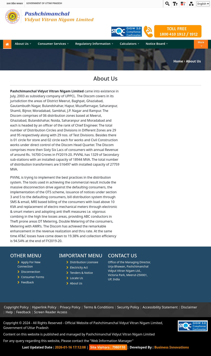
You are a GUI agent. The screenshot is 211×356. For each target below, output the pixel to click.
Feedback (27, 282)
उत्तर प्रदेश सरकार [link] (15, 3)
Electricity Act (79, 267)
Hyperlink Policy (44, 307)
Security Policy (128, 307)
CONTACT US (122, 255)
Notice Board (157, 43)
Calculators (129, 43)
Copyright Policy (16, 307)
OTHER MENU (25, 255)
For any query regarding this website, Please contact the (68, 341)
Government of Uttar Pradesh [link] (44, 3)
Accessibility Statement (160, 307)
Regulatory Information (94, 43)
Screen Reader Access (50, 312)
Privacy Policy (70, 307)
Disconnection (30, 272)
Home (178, 61)
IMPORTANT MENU (80, 255)
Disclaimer (189, 307)
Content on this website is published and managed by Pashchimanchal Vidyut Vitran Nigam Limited (79, 334)
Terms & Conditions (99, 307)
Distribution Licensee (84, 262)
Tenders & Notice (81, 273)
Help (9, 312)
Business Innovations (171, 347)
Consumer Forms (32, 277)
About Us (23, 43)
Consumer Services (53, 43)
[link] (175, 3)
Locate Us (76, 278)
